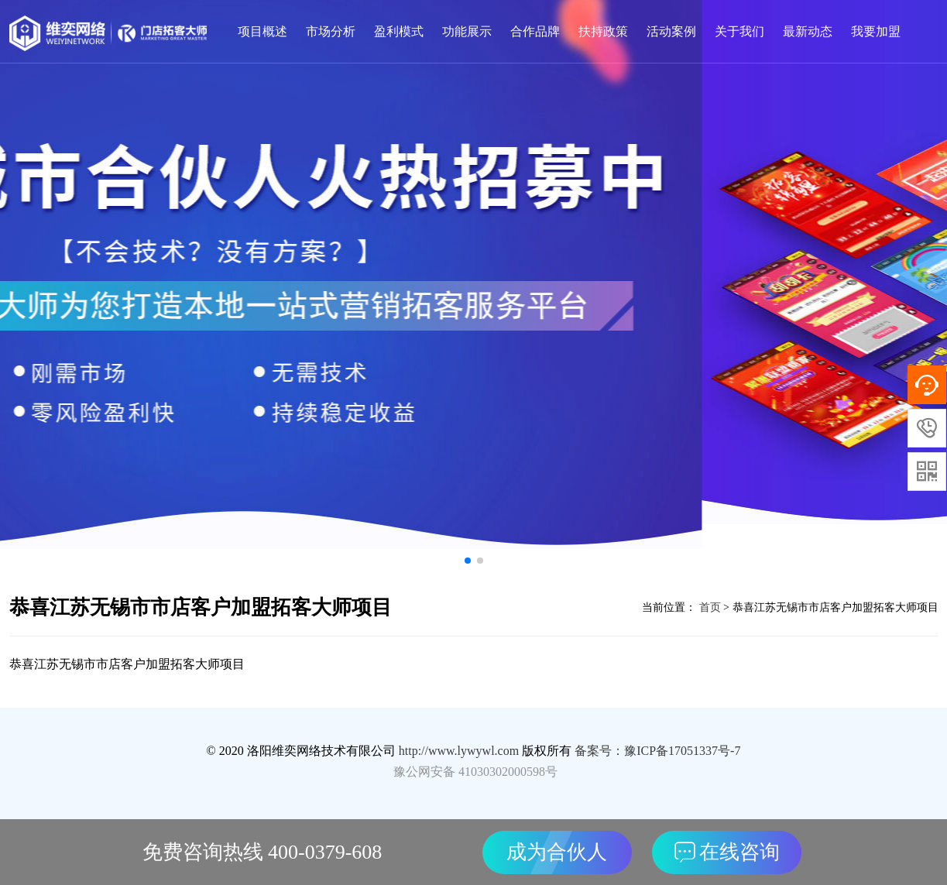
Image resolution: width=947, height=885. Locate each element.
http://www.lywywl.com (459, 750)
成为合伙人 (556, 852)
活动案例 (671, 31)
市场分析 (330, 31)
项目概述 (262, 31)
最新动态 (807, 31)
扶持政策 (603, 31)
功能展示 (467, 31)
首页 (708, 607)
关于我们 (739, 31)
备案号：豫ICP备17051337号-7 (657, 750)
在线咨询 (727, 852)
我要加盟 (876, 31)
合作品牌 (535, 31)
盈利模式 (399, 31)
